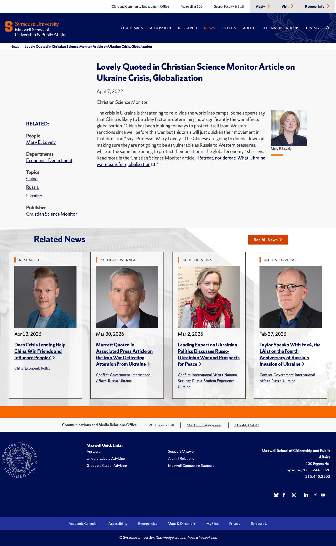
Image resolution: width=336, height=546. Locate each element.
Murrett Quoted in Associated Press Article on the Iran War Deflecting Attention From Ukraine (124, 354)
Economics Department (49, 160)
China (32, 179)
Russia (32, 187)
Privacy (234, 523)
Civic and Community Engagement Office (140, 6)
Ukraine (34, 196)
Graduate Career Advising (107, 465)
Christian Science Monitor (51, 214)
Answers (93, 451)
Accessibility (118, 523)
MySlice (212, 523)
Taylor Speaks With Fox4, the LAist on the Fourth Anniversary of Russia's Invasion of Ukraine (290, 354)
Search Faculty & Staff (229, 6)
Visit (285, 6)
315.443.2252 (317, 476)
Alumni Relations (281, 28)
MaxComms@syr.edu (204, 424)
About (249, 28)
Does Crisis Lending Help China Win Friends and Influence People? (40, 351)
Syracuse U (259, 523)
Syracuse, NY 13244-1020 (308, 469)
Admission (160, 28)
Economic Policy (38, 368)
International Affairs (207, 374)
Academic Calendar (83, 523)
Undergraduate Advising (106, 458)
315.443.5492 (246, 424)
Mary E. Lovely (41, 142)
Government (120, 374)
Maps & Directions (182, 523)
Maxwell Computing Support (191, 465)
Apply (261, 6)
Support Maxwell (181, 451)
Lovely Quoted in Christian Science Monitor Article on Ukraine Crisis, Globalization (88, 46)
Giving (312, 28)
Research (187, 28)
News (209, 28)
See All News (268, 239)
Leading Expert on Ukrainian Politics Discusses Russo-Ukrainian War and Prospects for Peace (209, 354)
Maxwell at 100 (191, 6)
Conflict (102, 374)
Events (229, 28)
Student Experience (219, 380)
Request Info (315, 6)
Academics (131, 28)
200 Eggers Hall (317, 463)
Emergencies (147, 523)
